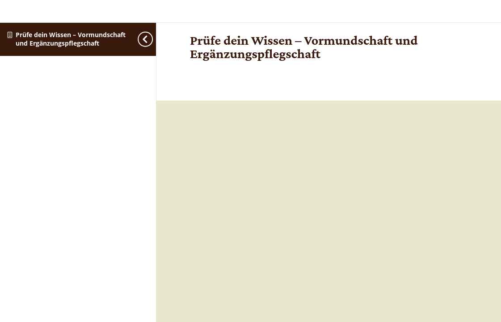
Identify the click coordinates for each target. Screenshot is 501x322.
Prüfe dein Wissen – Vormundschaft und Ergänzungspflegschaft (71, 39)
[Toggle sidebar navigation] (153, 39)
